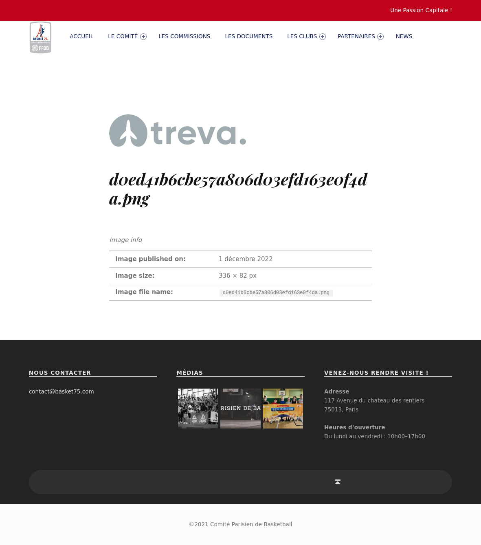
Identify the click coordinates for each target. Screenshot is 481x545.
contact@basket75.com (61, 391)
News (404, 36)
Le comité (127, 36)
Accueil (81, 36)
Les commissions (184, 36)
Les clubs (306, 36)
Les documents (248, 36)
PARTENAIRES (361, 36)
